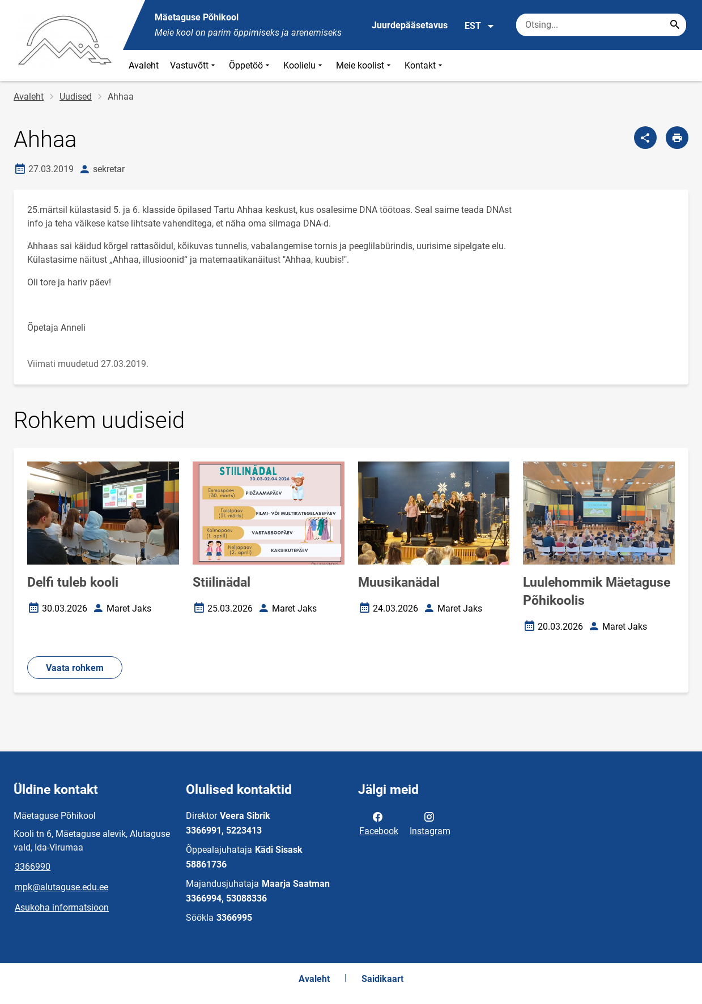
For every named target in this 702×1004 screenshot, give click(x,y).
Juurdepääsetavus (410, 25)
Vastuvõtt (194, 65)
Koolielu (304, 65)
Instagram (430, 822)
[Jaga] (645, 137)
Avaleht (144, 65)
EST (480, 26)
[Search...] (674, 25)
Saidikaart (382, 978)
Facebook (378, 822)
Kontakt (425, 65)
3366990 (32, 866)
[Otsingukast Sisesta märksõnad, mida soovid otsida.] (601, 25)
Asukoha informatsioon (62, 907)
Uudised (75, 96)
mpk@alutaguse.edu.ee (61, 887)
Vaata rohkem (75, 668)
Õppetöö (250, 65)
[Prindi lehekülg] (677, 137)
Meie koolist (364, 65)
